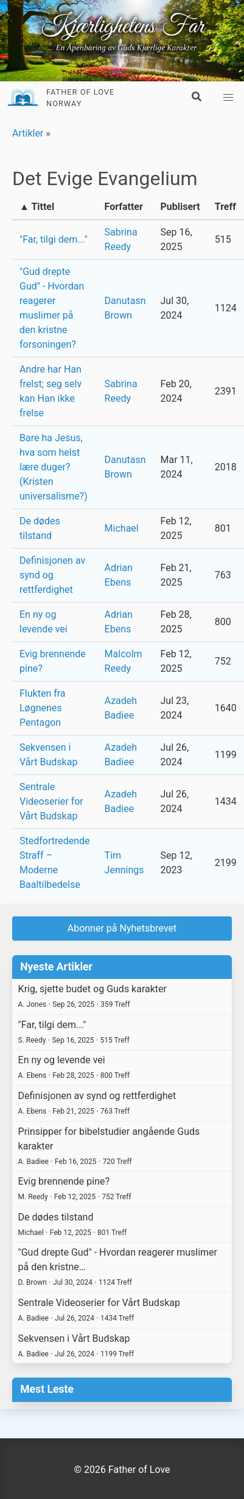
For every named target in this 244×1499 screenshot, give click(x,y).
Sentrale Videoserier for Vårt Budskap (51, 801)
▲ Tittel (36, 206)
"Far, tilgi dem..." (53, 239)
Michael (122, 528)
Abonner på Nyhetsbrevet (122, 928)
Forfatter (124, 206)
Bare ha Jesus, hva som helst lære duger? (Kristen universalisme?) (53, 467)
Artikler (27, 133)
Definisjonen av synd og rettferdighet (52, 575)
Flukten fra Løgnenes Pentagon (42, 708)
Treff (225, 206)
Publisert (180, 206)
